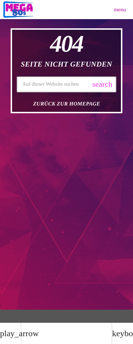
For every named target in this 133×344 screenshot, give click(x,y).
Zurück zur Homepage (66, 104)
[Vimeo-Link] (18, 9)
